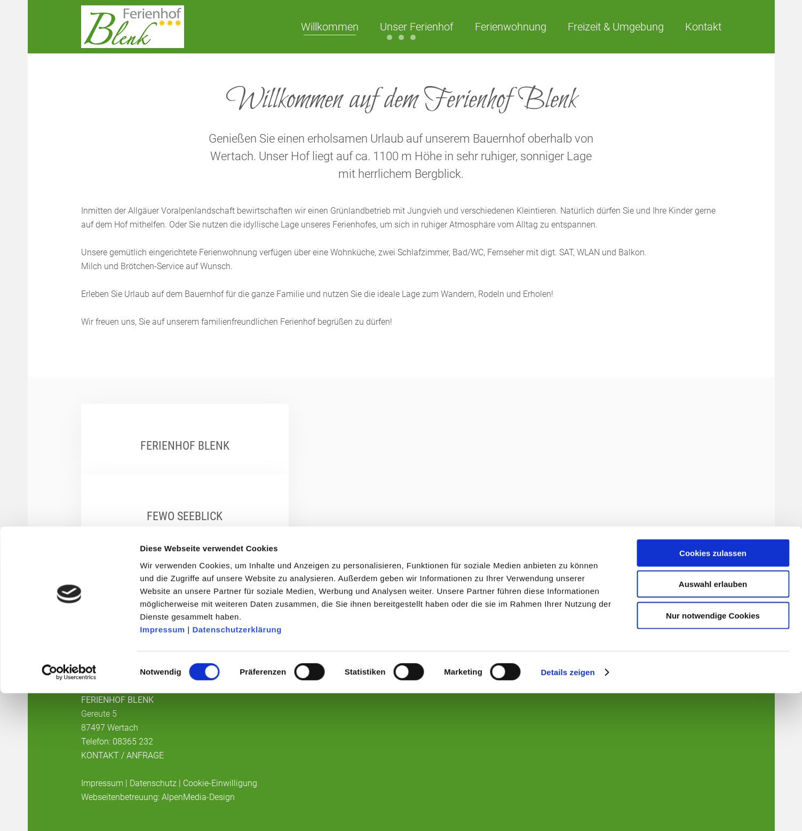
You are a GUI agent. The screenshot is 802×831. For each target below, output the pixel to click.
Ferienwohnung (510, 26)
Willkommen (330, 26)
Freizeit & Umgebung (616, 26)
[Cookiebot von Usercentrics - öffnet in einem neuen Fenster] (69, 810)
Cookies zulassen (713, 690)
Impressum (162, 766)
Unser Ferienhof (417, 26)
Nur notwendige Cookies (713, 752)
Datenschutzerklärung (237, 766)
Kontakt (703, 26)
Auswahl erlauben (713, 721)
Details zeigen (567, 809)
